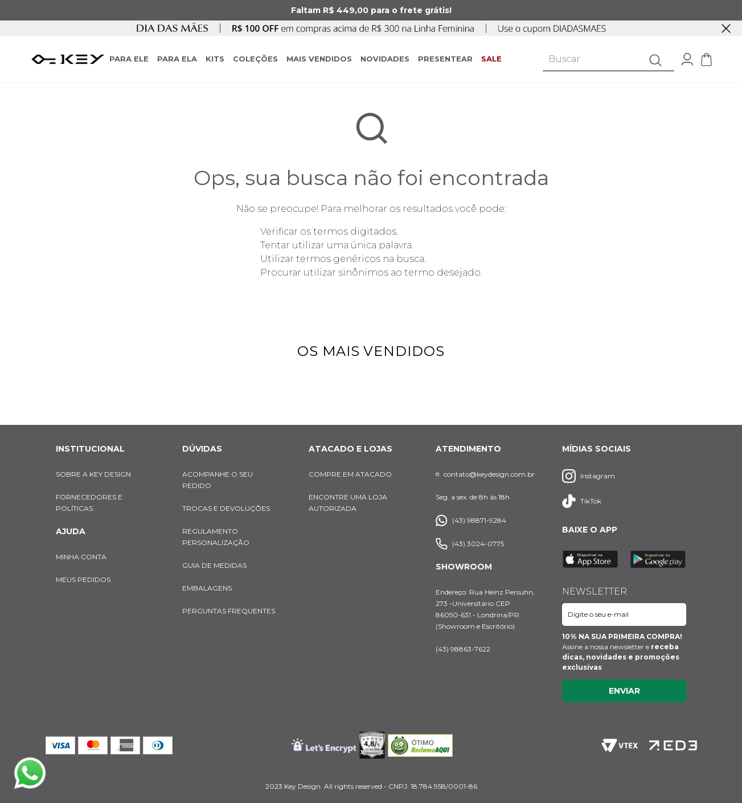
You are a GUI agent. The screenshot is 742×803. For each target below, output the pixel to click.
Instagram (588, 476)
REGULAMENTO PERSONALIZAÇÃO (215, 537)
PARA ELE (129, 58)
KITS (215, 58)
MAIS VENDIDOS (319, 58)
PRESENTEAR (445, 58)
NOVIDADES (384, 58)
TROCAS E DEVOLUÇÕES (226, 508)
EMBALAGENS (207, 588)
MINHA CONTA (81, 556)
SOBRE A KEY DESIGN (93, 474)
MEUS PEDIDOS (83, 579)
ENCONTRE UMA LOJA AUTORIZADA (348, 503)
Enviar (624, 691)
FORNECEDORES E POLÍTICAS (89, 503)
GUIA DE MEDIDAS (214, 565)
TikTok (581, 501)
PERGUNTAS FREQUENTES (228, 611)
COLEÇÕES (255, 58)
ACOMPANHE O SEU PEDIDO (217, 480)
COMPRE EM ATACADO (350, 474)
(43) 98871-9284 (471, 520)
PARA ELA (177, 58)
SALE (491, 58)
